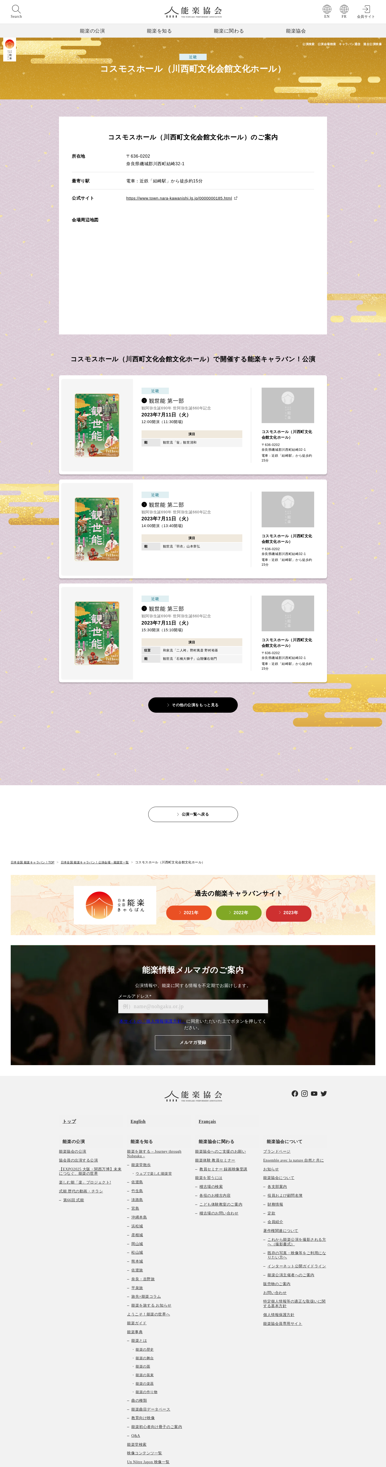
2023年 (291, 899)
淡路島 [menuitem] (137, 1175)
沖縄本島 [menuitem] (139, 1193)
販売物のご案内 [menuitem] (277, 1259)
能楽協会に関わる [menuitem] (213, 1117)
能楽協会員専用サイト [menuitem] (282, 1299)
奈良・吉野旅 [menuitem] (143, 1255)
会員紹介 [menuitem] (275, 1198)
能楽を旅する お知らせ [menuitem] (151, 1281)
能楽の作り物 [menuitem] (146, 1368)
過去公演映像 (370, 44)
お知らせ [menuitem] (271, 1145)
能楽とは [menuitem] (139, 1316)
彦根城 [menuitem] (137, 1211)
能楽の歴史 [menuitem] (145, 1325)
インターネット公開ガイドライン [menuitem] (297, 1242)
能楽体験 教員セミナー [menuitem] (215, 1136)
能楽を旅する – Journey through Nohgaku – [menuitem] (154, 1129)
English (134, 1103)
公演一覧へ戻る (195, 800)
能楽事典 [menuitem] (135, 1308)
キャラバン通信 (336, 44)
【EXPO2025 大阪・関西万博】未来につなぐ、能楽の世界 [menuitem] (90, 1147)
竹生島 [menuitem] (137, 1167)
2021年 (191, 899)
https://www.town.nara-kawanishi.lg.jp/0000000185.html (183, 198)
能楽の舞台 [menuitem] (145, 1334)
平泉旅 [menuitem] (137, 1263)
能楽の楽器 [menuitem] (145, 1359)
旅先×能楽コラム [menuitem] (146, 1272)
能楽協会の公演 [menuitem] (72, 1127)
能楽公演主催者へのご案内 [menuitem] (291, 1251)
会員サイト (366, 17)
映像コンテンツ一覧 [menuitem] (144, 1429)
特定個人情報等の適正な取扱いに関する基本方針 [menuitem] (294, 1279)
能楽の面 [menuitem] (143, 1342)
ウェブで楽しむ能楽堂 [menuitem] (154, 1149)
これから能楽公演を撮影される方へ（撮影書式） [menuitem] (297, 1217)
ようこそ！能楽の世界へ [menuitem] (148, 1290)
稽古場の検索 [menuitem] (211, 1162)
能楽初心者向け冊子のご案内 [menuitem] (156, 1403)
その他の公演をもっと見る (195, 691)
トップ (65, 1103)
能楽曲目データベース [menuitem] (150, 1385)
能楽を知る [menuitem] (138, 1117)
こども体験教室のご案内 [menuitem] (220, 1180)
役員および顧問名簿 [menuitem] (285, 1171)
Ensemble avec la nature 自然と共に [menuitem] (293, 1136)
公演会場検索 (301, 44)
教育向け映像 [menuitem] (143, 1394)
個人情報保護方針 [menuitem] (278, 1291)
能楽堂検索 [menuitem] (137, 1420)
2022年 (241, 899)
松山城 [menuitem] (137, 1228)
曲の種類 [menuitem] (139, 1376)
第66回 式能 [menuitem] (73, 1176)
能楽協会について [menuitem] (281, 1117)
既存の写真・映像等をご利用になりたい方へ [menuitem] (297, 1231)
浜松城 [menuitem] (137, 1202)
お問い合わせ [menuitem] (275, 1268)
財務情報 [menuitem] (275, 1180)
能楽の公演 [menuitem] (70, 1117)
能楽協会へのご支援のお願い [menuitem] (220, 1127)
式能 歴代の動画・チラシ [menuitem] (81, 1167)
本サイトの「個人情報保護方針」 (152, 1007)
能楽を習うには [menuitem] (208, 1154)
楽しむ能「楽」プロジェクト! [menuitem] (85, 1158)
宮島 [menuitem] (135, 1184)
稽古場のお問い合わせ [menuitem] (219, 1189)
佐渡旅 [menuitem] (137, 1246)
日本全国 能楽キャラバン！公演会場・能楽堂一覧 (102, 848)
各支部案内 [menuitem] (277, 1162)
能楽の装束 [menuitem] (145, 1351)
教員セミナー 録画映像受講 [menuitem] (223, 1145)
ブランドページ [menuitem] (277, 1127)
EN (327, 17)
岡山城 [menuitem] (137, 1219)
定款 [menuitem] (271, 1189)
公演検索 (273, 44)
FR (344, 17)
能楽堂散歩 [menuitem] (141, 1140)
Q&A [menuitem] (135, 1412)
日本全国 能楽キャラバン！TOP (34, 848)
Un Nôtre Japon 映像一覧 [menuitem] (148, 1438)
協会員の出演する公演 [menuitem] (78, 1136)
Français (204, 1103)
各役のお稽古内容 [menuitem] (215, 1171)
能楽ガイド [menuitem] (137, 1299)
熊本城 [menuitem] (137, 1237)
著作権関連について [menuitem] (280, 1207)
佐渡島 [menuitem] (137, 1158)
